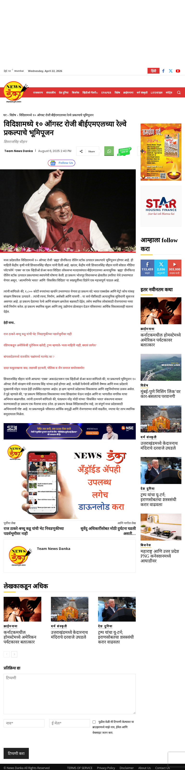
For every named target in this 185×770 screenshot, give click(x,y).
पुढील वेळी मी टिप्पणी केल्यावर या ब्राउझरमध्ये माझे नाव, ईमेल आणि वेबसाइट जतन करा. (113, 725)
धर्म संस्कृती (56, 625)
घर (4, 115)
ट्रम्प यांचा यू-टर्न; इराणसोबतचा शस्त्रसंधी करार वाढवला (115, 636)
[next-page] (14, 652)
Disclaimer (127, 766)
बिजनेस (144, 527)
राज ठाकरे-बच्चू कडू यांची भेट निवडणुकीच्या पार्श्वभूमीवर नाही (38, 334)
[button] (179, 93)
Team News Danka (18, 151)
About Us (144, 766)
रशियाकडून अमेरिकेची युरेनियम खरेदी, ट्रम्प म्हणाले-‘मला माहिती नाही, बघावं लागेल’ (50, 345)
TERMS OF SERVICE (79, 766)
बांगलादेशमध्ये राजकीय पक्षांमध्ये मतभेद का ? (29, 356)
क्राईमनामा (8, 625)
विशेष (13, 115)
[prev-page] (7, 652)
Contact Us (162, 766)
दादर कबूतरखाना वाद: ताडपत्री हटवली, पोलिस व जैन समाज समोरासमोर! (44, 368)
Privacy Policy (106, 766)
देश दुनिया (102, 625)
